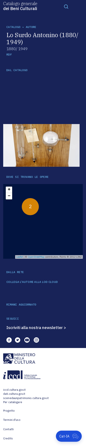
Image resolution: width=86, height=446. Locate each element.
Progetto (9, 410)
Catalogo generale (20, 6)
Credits (8, 438)
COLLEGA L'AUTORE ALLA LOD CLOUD (32, 282)
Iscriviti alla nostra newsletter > (36, 327)
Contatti (8, 429)
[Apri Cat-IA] (69, 436)
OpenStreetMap (36, 256)
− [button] (9, 196)
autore (31, 27)
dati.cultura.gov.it (14, 394)
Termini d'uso (11, 420)
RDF (9, 54)
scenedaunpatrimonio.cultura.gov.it (26, 398)
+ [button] (9, 190)
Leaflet (19, 256)
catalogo (13, 27)
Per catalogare (12, 402)
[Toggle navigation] (66, 6)
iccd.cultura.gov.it (14, 390)
